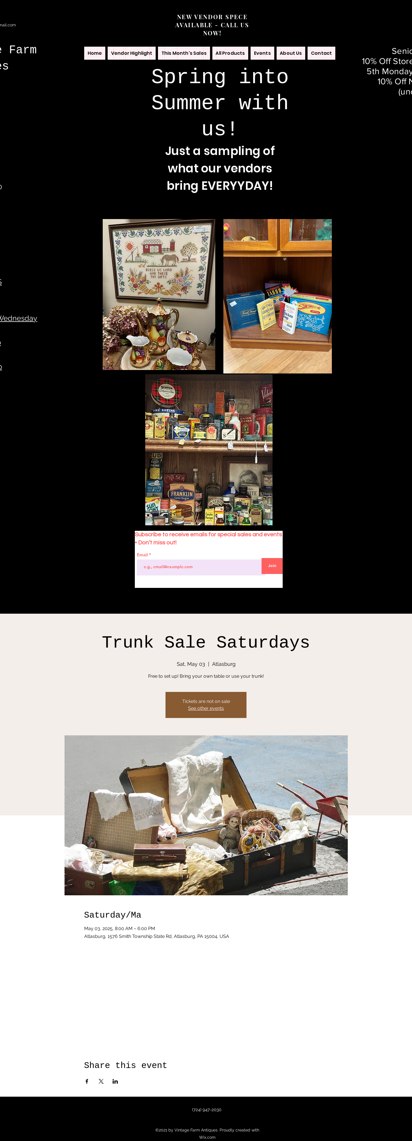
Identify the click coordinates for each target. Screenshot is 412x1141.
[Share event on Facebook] (87, 1081)
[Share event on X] (101, 1081)
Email (143, 555)
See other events (206, 708)
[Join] (272, 566)
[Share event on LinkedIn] (115, 1081)
